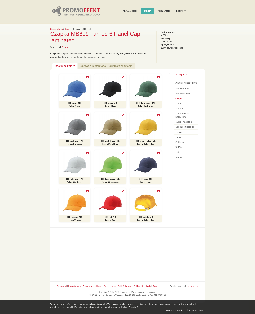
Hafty (178, 152)
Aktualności (130, 11)
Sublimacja (180, 142)
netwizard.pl (193, 286)
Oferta (147, 11)
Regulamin (164, 11)
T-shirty (179, 132)
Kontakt (181, 11)
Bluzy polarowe (182, 93)
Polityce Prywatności (130, 307)
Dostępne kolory (65, 66)
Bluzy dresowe (182, 88)
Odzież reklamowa (186, 82)
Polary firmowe (74, 286)
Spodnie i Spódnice (184, 127)
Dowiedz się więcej (195, 310)
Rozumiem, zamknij (173, 310)
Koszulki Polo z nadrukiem (182, 115)
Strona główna (56, 29)
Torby (178, 137)
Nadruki (179, 157)
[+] (87, 77)
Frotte (178, 103)
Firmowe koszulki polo (92, 286)
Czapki (68, 29)
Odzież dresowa (125, 286)
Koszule (179, 108)
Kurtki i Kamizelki (183, 122)
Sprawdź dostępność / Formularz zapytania (106, 66)
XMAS (178, 147)
